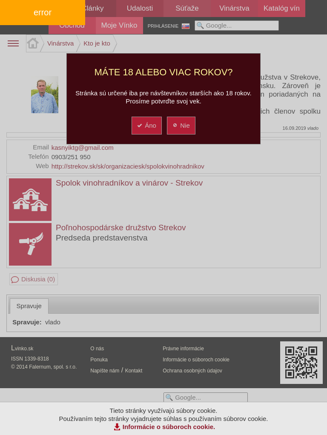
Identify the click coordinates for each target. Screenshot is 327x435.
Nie (181, 125)
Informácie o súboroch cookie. (169, 426)
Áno (146, 125)
